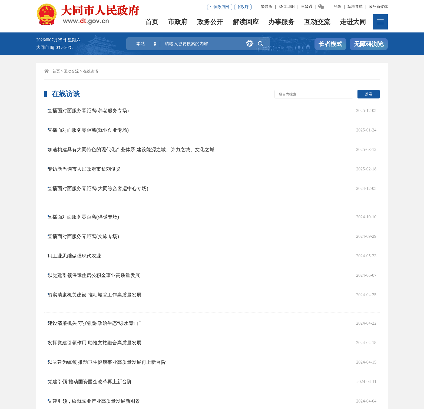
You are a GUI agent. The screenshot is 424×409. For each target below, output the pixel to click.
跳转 (289, 305)
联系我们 (151, 363)
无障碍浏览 (369, 44)
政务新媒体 (378, 7)
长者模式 (330, 44)
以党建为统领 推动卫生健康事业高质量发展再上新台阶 (112, 257)
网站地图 (47, 363)
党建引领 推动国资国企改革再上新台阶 (95, 268)
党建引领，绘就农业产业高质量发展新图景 (99, 279)
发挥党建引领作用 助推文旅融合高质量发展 (100, 246)
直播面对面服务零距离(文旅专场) (88, 183)
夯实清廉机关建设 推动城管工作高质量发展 (100, 216)
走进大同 (353, 23)
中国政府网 (219, 7)
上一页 (151, 305)
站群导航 (355, 7)
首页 (151, 23)
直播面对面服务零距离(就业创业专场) (93, 120)
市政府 (178, 23)
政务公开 (210, 23)
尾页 (219, 305)
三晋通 (306, 7)
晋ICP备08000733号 (156, 381)
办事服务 (282, 23)
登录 (337, 7)
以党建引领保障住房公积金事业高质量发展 (99, 205)
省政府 (243, 7)
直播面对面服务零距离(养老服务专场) (93, 109)
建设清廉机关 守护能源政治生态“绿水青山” (99, 235)
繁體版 (266, 7)
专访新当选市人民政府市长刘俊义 (89, 142)
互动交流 (317, 23)
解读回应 (246, 23)
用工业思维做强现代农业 (79, 194)
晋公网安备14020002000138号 (70, 389)
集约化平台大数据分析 (112, 363)
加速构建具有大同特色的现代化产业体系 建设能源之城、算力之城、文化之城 (136, 131)
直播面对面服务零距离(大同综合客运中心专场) (103, 153)
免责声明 (73, 363)
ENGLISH (287, 7)
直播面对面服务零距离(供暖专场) (88, 172)
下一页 (200, 305)
